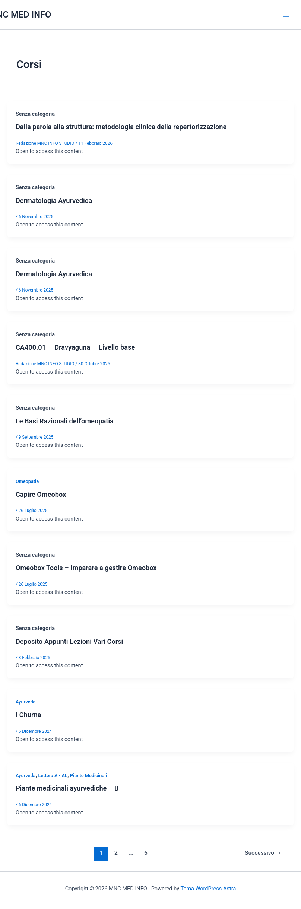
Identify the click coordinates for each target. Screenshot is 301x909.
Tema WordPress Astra (208, 888)
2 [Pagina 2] (116, 852)
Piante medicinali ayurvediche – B (67, 788)
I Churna (28, 715)
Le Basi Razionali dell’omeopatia (65, 421)
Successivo (263, 852)
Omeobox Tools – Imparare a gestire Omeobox (86, 568)
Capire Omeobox (41, 494)
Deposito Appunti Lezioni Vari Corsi (69, 641)
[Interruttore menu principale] (286, 14)
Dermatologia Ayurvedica (54, 200)
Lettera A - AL (52, 775)
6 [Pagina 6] (146, 852)
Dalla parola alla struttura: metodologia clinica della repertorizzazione (121, 127)
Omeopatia (27, 481)
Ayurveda (26, 702)
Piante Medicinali (88, 775)
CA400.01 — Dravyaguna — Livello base (75, 347)
